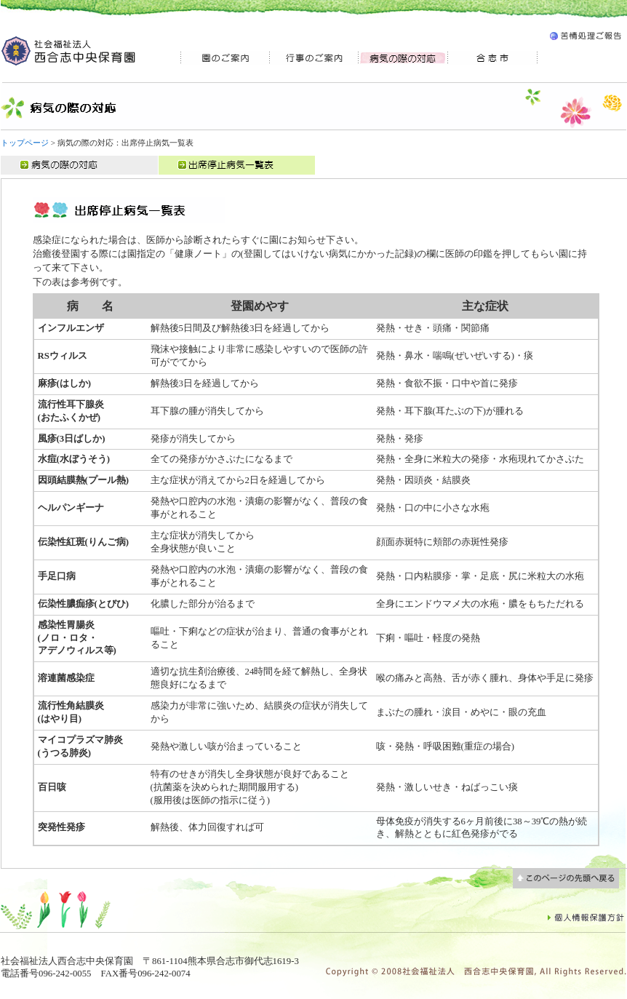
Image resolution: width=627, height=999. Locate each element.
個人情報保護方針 (586, 916)
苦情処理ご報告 (585, 38)
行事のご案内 (314, 58)
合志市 (493, 58)
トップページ (25, 142)
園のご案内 (224, 58)
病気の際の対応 (79, 165)
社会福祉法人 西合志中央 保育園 (70, 50)
